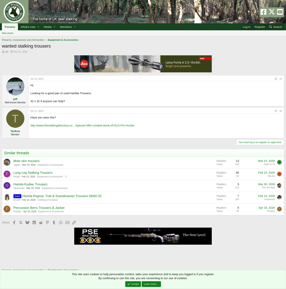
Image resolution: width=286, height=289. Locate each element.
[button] (38, 26)
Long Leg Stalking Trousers (33, 173)
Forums (10, 26)
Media (48, 26)
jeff (6, 51)
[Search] (275, 26)
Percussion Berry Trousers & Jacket (38, 208)
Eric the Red (268, 187)
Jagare (16, 165)
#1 (281, 79)
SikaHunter (19, 188)
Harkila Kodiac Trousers (30, 184)
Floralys (17, 211)
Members (66, 26)
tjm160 (16, 200)
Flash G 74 (269, 164)
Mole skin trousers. (26, 161)
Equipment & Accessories (50, 165)
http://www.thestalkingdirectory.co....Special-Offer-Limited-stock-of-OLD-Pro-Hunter (82, 125)
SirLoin (271, 176)
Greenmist (269, 199)
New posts (7, 33)
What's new (28, 26)
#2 (281, 111)
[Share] (275, 79)
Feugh (16, 176)
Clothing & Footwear (47, 200)
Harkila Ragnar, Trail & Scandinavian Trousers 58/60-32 (62, 196)
